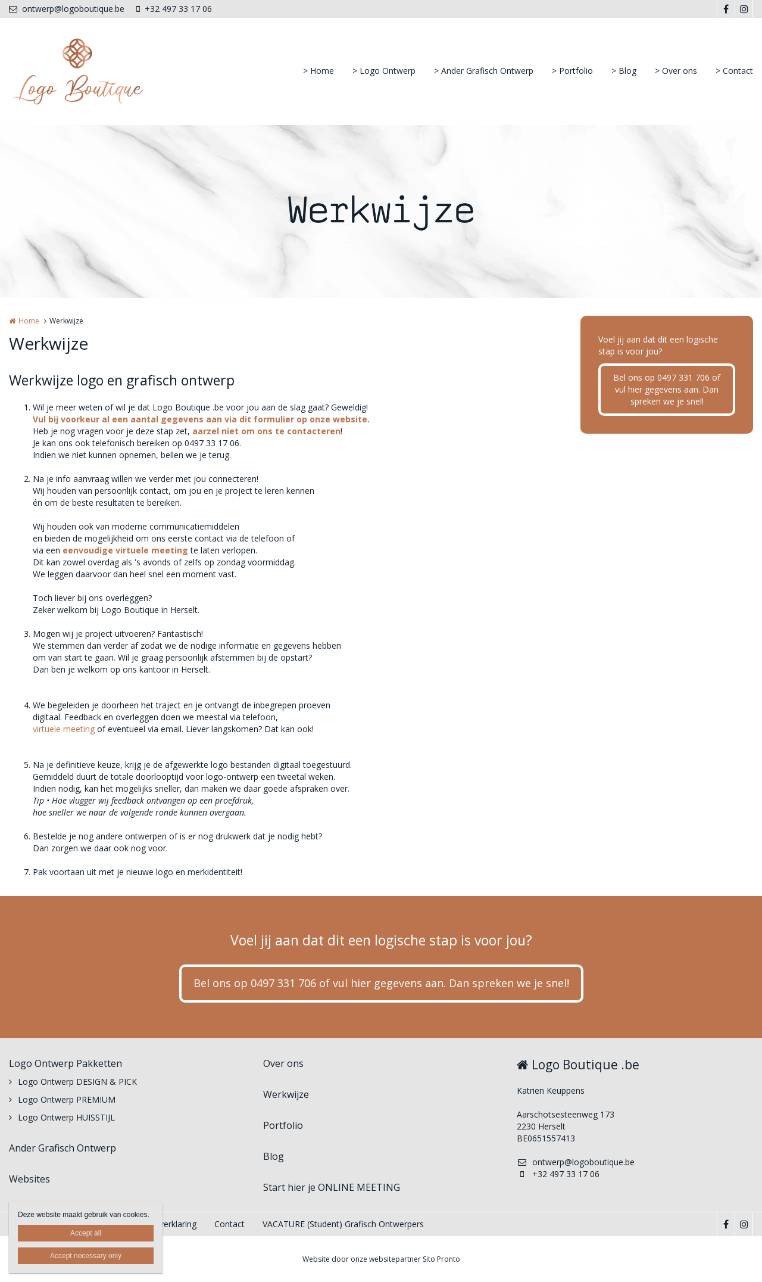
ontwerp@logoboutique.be (66, 8)
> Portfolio (572, 70)
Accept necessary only (85, 1256)
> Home (318, 70)
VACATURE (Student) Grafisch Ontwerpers (343, 1224)
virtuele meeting (64, 729)
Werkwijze (286, 1094)
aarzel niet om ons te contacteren (266, 431)
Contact (229, 1224)
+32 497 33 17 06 (174, 8)
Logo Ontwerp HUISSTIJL (66, 1117)
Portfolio (283, 1125)
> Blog (623, 70)
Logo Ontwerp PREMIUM (66, 1099)
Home (28, 321)
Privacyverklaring (164, 1224)
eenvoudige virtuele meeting (125, 550)
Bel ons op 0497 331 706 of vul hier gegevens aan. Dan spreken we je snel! (666, 389)
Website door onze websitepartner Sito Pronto (381, 1259)
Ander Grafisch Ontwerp (62, 1148)
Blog (273, 1156)
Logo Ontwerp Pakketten (65, 1063)
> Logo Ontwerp (384, 70)
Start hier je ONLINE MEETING (331, 1187)
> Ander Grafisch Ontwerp (483, 70)
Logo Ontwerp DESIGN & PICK (77, 1081)
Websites (29, 1178)
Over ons (283, 1063)
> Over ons (676, 70)
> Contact (734, 70)
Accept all (85, 1233)
